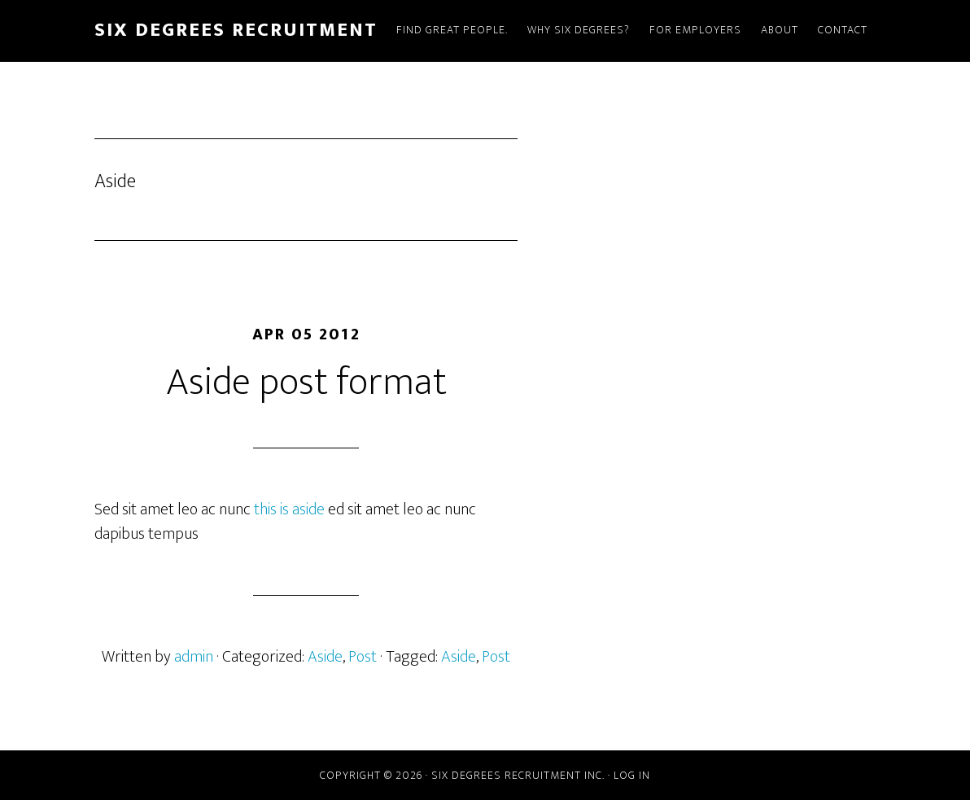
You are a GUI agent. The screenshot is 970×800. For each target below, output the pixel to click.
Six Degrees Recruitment (236, 30)
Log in (632, 775)
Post (362, 657)
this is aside (289, 509)
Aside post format (306, 382)
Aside (325, 657)
